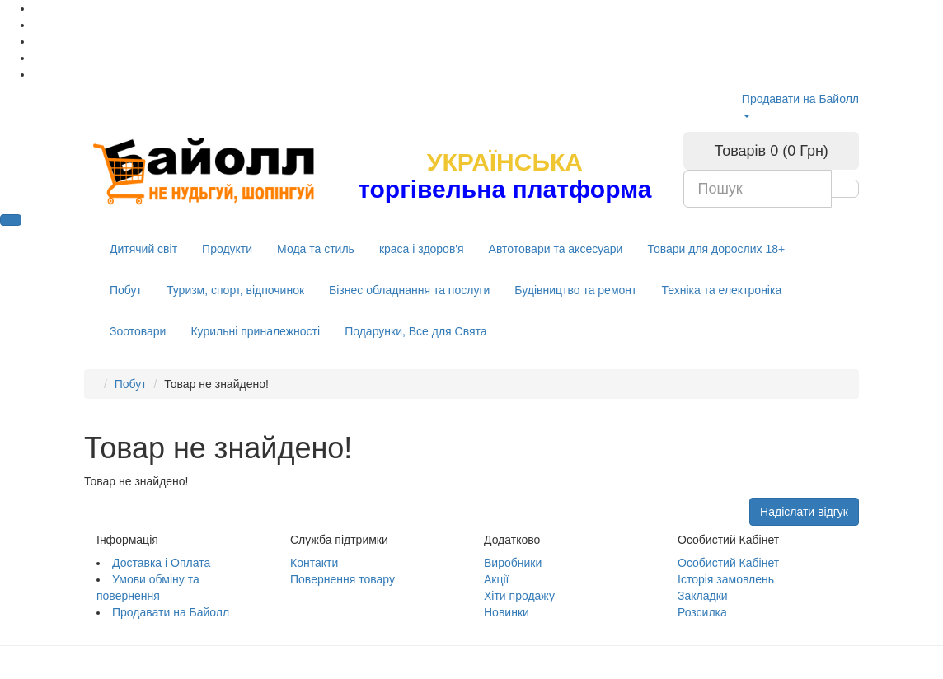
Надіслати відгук (804, 511)
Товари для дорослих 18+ (716, 248)
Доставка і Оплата (161, 562)
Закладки (703, 595)
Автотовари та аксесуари (556, 248)
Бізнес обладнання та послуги (409, 290)
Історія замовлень (726, 579)
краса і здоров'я (421, 248)
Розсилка (702, 612)
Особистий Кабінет (728, 562)
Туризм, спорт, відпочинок (235, 290)
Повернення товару (342, 579)
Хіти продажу (519, 595)
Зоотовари (138, 331)
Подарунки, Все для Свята (415, 331)
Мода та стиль (315, 248)
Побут (126, 290)
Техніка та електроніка (721, 290)
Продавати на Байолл (800, 98)
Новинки (506, 612)
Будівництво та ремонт (575, 290)
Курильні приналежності (255, 331)
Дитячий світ (143, 248)
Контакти (314, 562)
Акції (496, 579)
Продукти (227, 248)
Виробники (513, 562)
